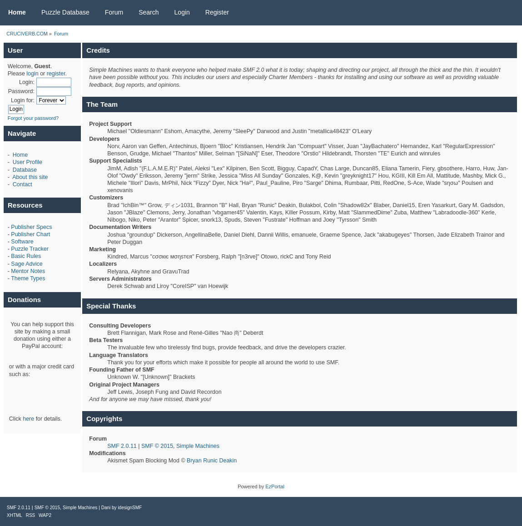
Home (20, 155)
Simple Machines (197, 446)
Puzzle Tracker (29, 249)
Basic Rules (26, 256)
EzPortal (274, 486)
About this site (30, 177)
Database (25, 170)
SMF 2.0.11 (121, 446)
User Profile (27, 162)
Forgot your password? (33, 118)
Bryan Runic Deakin (212, 460)
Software (22, 241)
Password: (21, 91)
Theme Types (28, 278)
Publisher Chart (30, 234)
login (32, 73)
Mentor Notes (28, 271)
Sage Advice (26, 264)
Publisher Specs (31, 227)
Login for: (23, 100)
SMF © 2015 (157, 446)
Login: (27, 82)
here (28, 419)
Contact (22, 184)
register (56, 73)
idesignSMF (130, 507)
